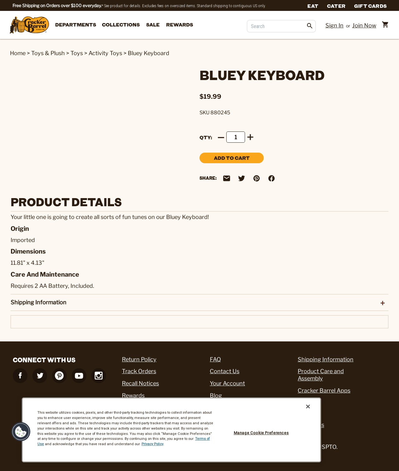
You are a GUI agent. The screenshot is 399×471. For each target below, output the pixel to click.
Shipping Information (325, 359)
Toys (76, 53)
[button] (21, 432)
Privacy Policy (152, 444)
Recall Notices (140, 383)
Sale (153, 24)
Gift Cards (370, 5)
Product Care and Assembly (321, 375)
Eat (312, 5)
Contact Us (224, 371)
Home (18, 53)
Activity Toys (105, 53)
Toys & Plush (48, 53)
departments (75, 24)
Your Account (227, 383)
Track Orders (139, 371)
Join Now (364, 25)
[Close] (308, 406)
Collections (121, 24)
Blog (216, 395)
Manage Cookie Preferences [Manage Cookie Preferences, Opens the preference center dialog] (261, 432)
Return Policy (139, 359)
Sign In (334, 25)
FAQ (215, 359)
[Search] (281, 26)
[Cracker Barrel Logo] (29, 25)
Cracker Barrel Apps (324, 390)
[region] (171, 429)
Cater (336, 5)
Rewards (179, 24)
